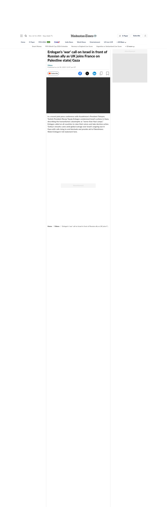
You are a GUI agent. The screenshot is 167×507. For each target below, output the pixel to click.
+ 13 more (129, 46)
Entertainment (95, 42)
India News (69, 42)
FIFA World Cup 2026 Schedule (56, 46)
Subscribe (136, 36)
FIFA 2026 (42, 42)
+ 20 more (120, 42)
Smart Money (37, 46)
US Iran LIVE (108, 42)
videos (50, 66)
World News (81, 42)
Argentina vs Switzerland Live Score (109, 46)
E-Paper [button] (123, 36)
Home (23, 42)
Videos (56, 227)
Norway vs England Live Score (82, 46)
